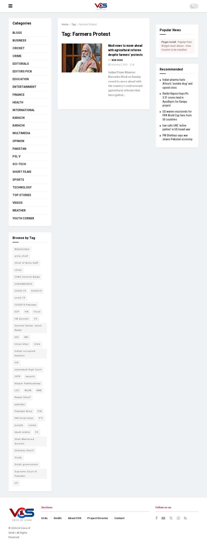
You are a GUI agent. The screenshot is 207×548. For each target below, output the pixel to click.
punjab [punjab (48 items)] (19, 425)
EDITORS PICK (22, 71)
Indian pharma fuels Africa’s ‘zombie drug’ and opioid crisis (177, 83)
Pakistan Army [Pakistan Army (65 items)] (23, 411)
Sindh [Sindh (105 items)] (18, 457)
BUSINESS (19, 40)
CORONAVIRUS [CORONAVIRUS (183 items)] (23, 284)
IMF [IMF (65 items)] (26, 337)
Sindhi (58, 518)
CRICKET (19, 48)
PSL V (16, 156)
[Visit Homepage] (100, 6)
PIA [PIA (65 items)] (40, 411)
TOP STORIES (22, 195)
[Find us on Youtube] (163, 518)
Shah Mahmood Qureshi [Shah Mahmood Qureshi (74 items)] (24, 441)
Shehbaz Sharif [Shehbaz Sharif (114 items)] (24, 450)
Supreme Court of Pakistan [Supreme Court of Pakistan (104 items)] (26, 473)
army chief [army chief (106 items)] (21, 256)
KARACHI (19, 117)
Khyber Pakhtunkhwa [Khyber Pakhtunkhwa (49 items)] (28, 383)
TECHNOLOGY (22, 187)
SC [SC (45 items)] (36, 432)
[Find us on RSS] (185, 518)
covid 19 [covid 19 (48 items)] (20, 297)
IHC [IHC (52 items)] (17, 337)
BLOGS (17, 32)
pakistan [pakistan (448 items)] (20, 404)
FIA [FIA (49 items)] (27, 311)
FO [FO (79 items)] (35, 319)
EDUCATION (21, 79)
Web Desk (117, 60)
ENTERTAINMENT (24, 86)
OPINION (18, 141)
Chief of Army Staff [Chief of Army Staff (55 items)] (26, 263)
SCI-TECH (19, 164)
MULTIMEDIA (21, 133)
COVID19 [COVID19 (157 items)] (36, 291)
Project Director (97, 518)
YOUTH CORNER (23, 218)
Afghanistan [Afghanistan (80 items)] (22, 249)
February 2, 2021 (118, 64)
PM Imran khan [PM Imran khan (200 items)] (24, 418)
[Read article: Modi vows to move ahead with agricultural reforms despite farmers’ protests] (82, 58)
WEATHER (19, 210)
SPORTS (18, 179)
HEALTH (18, 102)
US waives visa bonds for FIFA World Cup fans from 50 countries (177, 115)
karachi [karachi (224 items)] (30, 376)
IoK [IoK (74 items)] (17, 362)
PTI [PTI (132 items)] (41, 418)
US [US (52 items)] (16, 483)
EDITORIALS (21, 63)
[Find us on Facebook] (156, 518)
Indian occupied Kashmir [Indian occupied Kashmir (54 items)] (25, 353)
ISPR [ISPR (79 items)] (17, 376)
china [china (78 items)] (18, 270)
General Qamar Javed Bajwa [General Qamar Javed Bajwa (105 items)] (28, 327)
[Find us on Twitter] (171, 518)
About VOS (74, 518)
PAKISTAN (19, 148)
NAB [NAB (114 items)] (39, 390)
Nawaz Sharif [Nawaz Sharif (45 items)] (23, 397)
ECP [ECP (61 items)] (17, 311)
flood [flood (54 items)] (37, 311)
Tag (74, 24)
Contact (119, 518)
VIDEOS (18, 202)
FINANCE (18, 94)
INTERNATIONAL (24, 110)
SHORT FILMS (22, 171)
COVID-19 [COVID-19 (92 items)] (20, 291)
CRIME (17, 56)
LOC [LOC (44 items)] (17, 390)
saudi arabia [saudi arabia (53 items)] (22, 432)
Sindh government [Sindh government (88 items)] (26, 464)
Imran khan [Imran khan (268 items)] (22, 344)
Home (65, 24)
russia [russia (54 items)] (32, 425)
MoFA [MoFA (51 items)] (28, 390)
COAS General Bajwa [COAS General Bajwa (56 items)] (27, 277)
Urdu (44, 518)
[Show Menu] (10, 6)
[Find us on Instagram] (178, 518)
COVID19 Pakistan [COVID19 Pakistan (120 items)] (26, 305)
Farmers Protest (88, 24)
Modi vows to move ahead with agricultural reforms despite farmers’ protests (125, 50)
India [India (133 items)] (37, 344)
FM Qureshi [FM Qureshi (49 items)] (22, 319)
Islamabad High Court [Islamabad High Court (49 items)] (28, 369)
